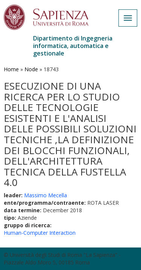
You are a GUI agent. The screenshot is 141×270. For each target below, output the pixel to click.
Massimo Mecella (45, 195)
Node (31, 69)
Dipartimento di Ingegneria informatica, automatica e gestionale (72, 45)
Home (11, 69)
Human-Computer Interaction (40, 232)
